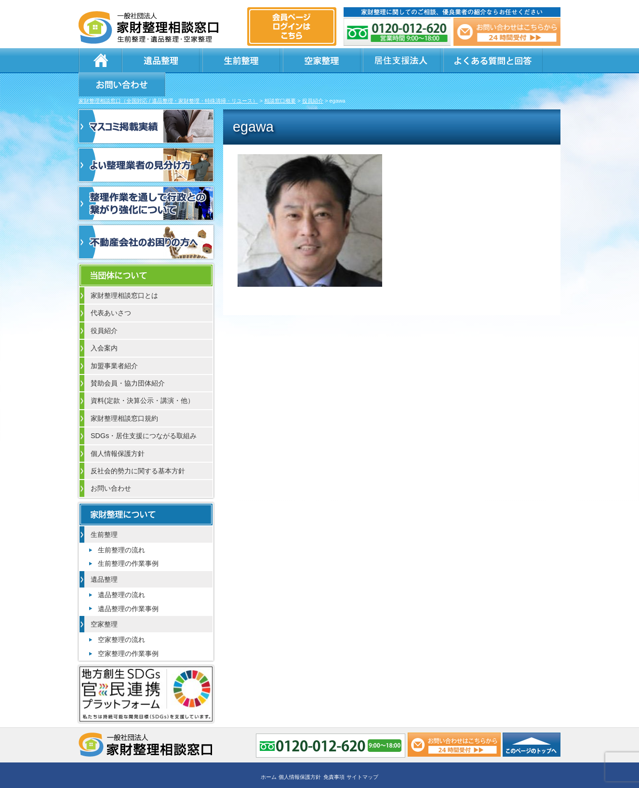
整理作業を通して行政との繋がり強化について (146, 180)
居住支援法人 (324, 60)
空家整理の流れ (121, 616)
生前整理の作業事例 (128, 540)
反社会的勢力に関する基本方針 (138, 448)
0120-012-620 (398, 32)
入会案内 (104, 325)
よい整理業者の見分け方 (146, 142)
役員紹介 (104, 307)
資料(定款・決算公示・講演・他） (142, 377)
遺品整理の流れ (121, 571)
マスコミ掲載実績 (146, 103)
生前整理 (209, 60)
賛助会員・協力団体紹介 (128, 360)
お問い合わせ (513, 60)
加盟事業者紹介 (114, 343)
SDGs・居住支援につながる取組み (144, 412)
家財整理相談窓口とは (124, 272)
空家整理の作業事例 (128, 630)
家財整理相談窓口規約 (124, 395)
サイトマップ (362, 753)
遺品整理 (151, 60)
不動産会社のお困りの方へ (146, 219)
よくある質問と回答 (411, 60)
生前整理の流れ (121, 527)
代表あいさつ (111, 290)
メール (506, 32)
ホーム (100, 60)
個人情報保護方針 (118, 430)
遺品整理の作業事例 (128, 585)
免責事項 (334, 753)
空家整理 (266, 60)
